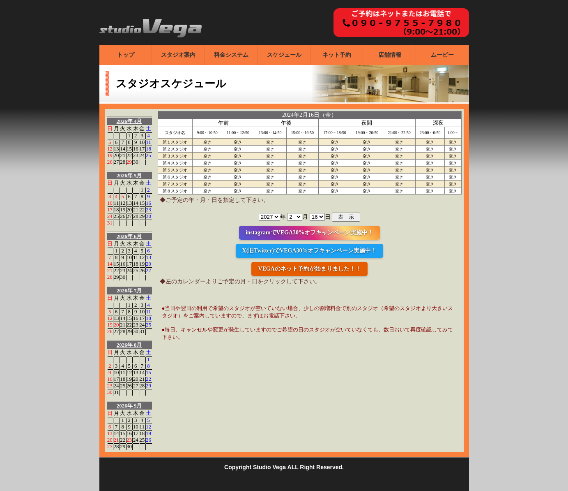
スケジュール (284, 55)
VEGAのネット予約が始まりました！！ (309, 269)
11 (148, 142)
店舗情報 (389, 55)
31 (110, 223)
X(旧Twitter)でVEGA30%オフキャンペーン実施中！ (309, 251)
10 (142, 142)
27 (116, 162)
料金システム (231, 55)
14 (122, 149)
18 (148, 149)
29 (129, 162)
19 (110, 155)
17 (142, 149)
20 (116, 155)
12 (110, 149)
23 (135, 155)
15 (129, 149)
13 (116, 149)
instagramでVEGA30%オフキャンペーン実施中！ (309, 232)
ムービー (442, 55)
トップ (125, 55)
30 (135, 162)
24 (142, 155)
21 (122, 155)
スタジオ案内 (178, 55)
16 (135, 149)
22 (129, 155)
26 (110, 162)
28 (122, 162)
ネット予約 (336, 55)
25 (148, 155)
